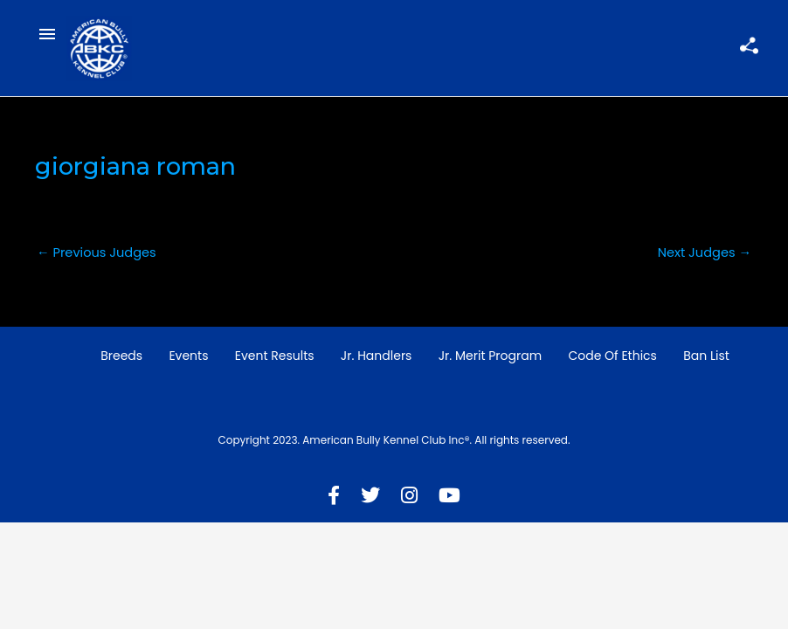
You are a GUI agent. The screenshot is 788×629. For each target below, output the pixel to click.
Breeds (121, 355)
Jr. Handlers (376, 355)
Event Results (275, 355)
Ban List (706, 355)
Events (188, 355)
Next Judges (704, 252)
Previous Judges (96, 252)
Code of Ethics (612, 355)
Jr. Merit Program (490, 355)
